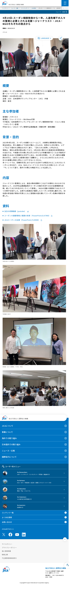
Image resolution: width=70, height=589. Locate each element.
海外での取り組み (9, 438)
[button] (44, 38)
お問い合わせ (7, 522)
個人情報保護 (6, 551)
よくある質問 (7, 517)
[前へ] (63, 8)
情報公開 (5, 554)
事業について (7, 432)
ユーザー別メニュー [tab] (11, 466)
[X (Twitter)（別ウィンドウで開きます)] (4, 534)
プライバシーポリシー (9, 547)
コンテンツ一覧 (8, 512)
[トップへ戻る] (65, 539)
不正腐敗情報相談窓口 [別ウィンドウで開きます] (9, 558)
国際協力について (9, 456)
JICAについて (7, 425)
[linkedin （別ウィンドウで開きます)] (24, 534)
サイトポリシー (7, 544)
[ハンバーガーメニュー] (65, 2)
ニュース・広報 (60, 12)
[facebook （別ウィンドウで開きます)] (10, 534)
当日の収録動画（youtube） (16, 211)
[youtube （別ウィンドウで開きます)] (17, 534)
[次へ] (66, 8)
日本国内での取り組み (11, 444)
